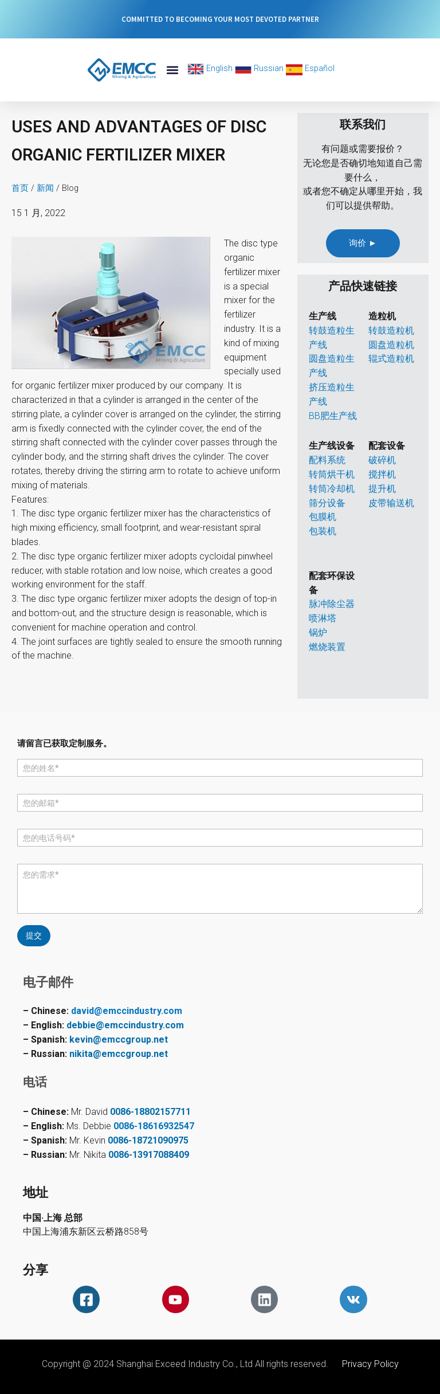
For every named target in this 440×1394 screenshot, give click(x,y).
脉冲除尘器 (332, 603)
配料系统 (327, 460)
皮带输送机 (391, 503)
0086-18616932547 (153, 1124)
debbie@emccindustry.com (125, 1024)
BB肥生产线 (333, 415)
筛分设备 (327, 503)
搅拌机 (382, 474)
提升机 (382, 488)
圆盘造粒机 (391, 344)
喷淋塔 (322, 618)
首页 (20, 188)
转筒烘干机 (332, 474)
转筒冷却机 (332, 488)
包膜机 (322, 516)
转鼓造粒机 (391, 330)
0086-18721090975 (148, 1139)
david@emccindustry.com (126, 1009)
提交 (34, 934)
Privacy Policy (370, 1363)
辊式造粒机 (391, 358)
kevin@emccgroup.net (118, 1038)
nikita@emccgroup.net (118, 1052)
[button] (172, 70)
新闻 (45, 188)
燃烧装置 (327, 646)
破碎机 (382, 460)
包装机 (322, 531)
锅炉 (318, 632)
